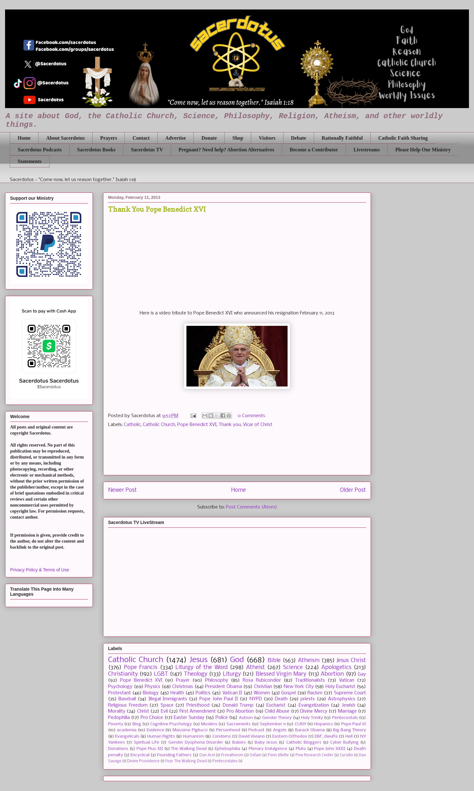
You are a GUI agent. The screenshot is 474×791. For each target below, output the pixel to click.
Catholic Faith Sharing (403, 138)
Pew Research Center (314, 755)
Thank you (230, 424)
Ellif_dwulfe (326, 736)
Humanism (193, 736)
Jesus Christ (351, 661)
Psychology (120, 686)
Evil (164, 711)
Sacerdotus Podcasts (40, 149)
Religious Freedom (128, 705)
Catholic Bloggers (303, 742)
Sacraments (238, 724)
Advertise (175, 138)
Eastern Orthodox (289, 736)
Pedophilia (119, 717)
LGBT (161, 674)
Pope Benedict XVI (196, 424)
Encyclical (140, 755)
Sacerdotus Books (96, 149)
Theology (195, 674)
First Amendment (197, 711)
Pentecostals (345, 717)
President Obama (223, 686)
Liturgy (232, 674)
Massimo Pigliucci (190, 730)
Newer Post (122, 490)
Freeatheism (232, 755)
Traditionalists (310, 680)
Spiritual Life (146, 742)
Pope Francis (141, 668)
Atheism (308, 661)
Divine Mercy (313, 711)
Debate (298, 138)
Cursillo (346, 755)
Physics (152, 686)
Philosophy (216, 680)
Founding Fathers (174, 755)
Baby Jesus (266, 742)
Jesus (199, 660)
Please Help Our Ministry (423, 149)
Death (281, 699)
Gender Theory (277, 717)
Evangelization (314, 705)
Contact (140, 138)
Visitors (267, 138)
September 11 (273, 724)
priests (308, 699)
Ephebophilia (227, 748)
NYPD (256, 699)
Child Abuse (277, 711)
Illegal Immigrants (168, 699)
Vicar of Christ (257, 424)
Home (24, 138)
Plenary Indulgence (268, 748)
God (237, 660)
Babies (239, 742)
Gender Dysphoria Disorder (195, 742)
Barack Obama (310, 730)
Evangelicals (127, 736)
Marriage (347, 711)
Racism (314, 693)
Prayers (108, 138)
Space (167, 705)
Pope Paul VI (353, 724)
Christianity (123, 674)
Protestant (119, 693)
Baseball (127, 699)
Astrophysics (341, 699)
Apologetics (336, 668)
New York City (299, 686)
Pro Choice (152, 717)
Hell (349, 736)
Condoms (221, 736)
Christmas (182, 686)
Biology (151, 693)
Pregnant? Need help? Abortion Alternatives (226, 149)
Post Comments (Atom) (251, 507)
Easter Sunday (189, 717)
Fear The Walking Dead (186, 761)
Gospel (288, 693)
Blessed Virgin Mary (281, 674)
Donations (118, 748)
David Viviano (252, 736)
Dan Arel (207, 755)
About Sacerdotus (65, 138)
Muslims (209, 724)
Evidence (155, 730)
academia (127, 730)
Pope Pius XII (150, 748)
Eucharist (275, 705)
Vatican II (232, 693)
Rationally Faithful (342, 138)
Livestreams (367, 149)
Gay (362, 674)
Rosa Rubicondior (262, 680)
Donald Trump (238, 705)
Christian (263, 686)
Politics (203, 693)
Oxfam (255, 755)
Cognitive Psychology (171, 724)
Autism (246, 717)
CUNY (300, 724)
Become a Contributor (314, 149)
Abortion (332, 674)
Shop (237, 138)
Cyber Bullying (344, 742)
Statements (30, 161)
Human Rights (161, 736)
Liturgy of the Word (201, 668)
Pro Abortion (240, 711)
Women (262, 693)
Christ (143, 711)
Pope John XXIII (329, 748)
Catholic (132, 424)
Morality (116, 711)
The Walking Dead (189, 748)
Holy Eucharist (340, 686)
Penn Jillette (278, 755)
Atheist (255, 668)
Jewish (348, 705)
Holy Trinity (312, 717)
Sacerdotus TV (147, 149)
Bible (274, 661)
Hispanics (323, 724)
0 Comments (251, 415)
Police (222, 717)
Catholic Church (159, 424)
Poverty (115, 724)
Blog (136, 724)
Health (177, 693)
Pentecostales (225, 761)
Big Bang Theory (349, 730)
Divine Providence (143, 761)
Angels (280, 730)
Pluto (301, 748)
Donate (209, 138)
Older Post (353, 490)
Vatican (346, 680)
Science (293, 668)
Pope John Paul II (218, 699)
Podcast (256, 730)
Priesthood (198, 705)
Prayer (183, 680)
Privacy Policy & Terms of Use (39, 569)
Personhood (228, 730)
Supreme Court (350, 693)
